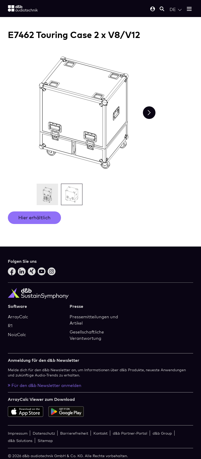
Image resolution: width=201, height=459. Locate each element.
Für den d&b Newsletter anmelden (44, 385)
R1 (10, 325)
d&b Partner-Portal (130, 433)
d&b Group (162, 433)
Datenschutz (44, 433)
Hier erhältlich (34, 218)
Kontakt (100, 433)
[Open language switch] (175, 9)
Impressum (17, 433)
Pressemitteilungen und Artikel (94, 320)
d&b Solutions (20, 440)
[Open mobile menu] (189, 9)
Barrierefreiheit (74, 433)
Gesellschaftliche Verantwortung (87, 335)
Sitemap (45, 440)
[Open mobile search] (162, 9)
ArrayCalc (18, 316)
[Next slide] (149, 112)
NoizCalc (17, 334)
